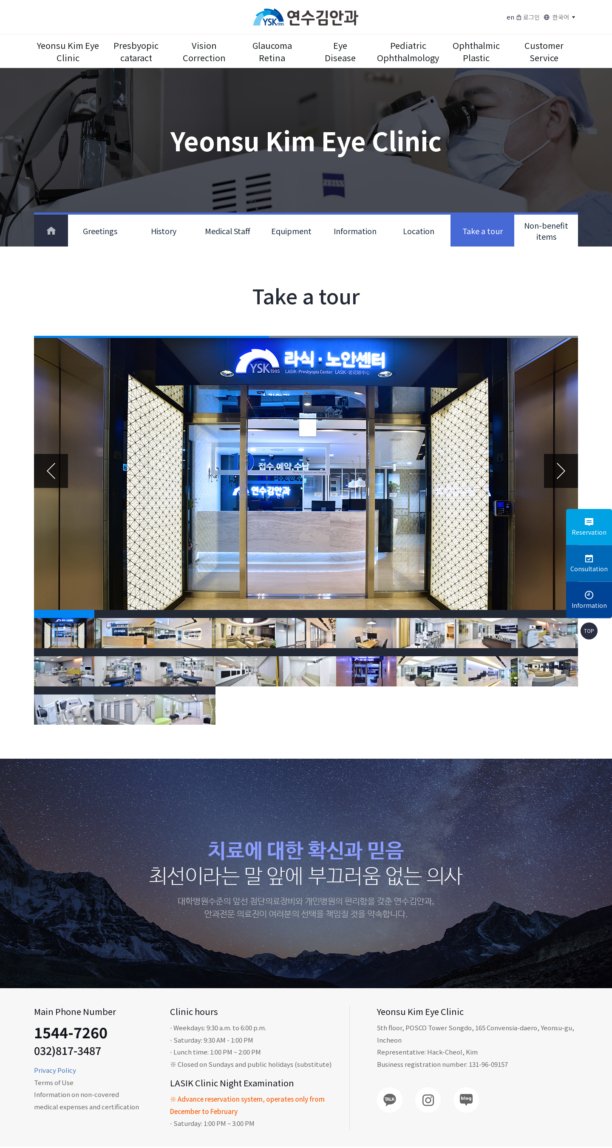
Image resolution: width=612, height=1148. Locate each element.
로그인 (528, 17)
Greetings (100, 230)
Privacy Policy (55, 1071)
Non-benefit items (546, 231)
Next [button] (561, 471)
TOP (589, 631)
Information (355, 230)
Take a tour (482, 230)
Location (418, 230)
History (163, 230)
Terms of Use (54, 1083)
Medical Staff (227, 230)
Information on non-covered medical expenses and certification (86, 1101)
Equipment (291, 230)
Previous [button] (51, 471)
